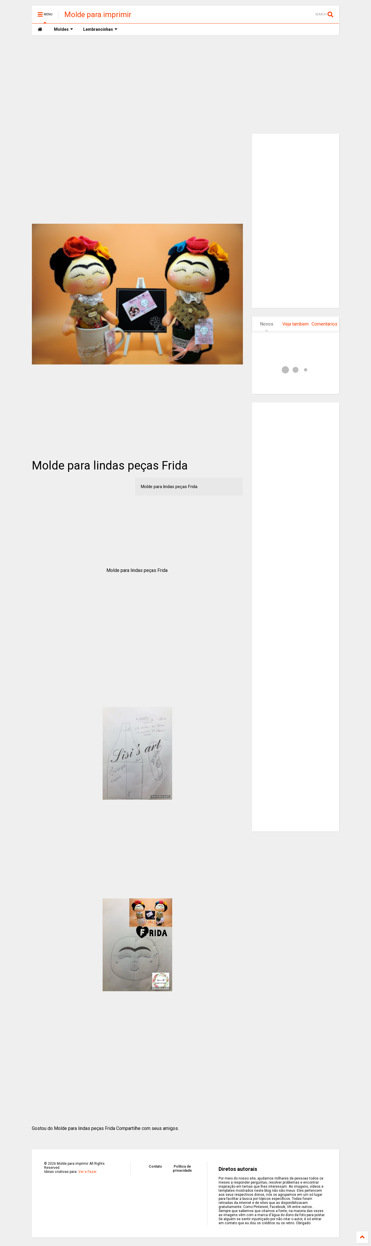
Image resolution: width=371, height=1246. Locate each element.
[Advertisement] (185, 84)
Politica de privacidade (182, 1168)
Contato (155, 1166)
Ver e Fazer (87, 1172)
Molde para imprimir (97, 14)
